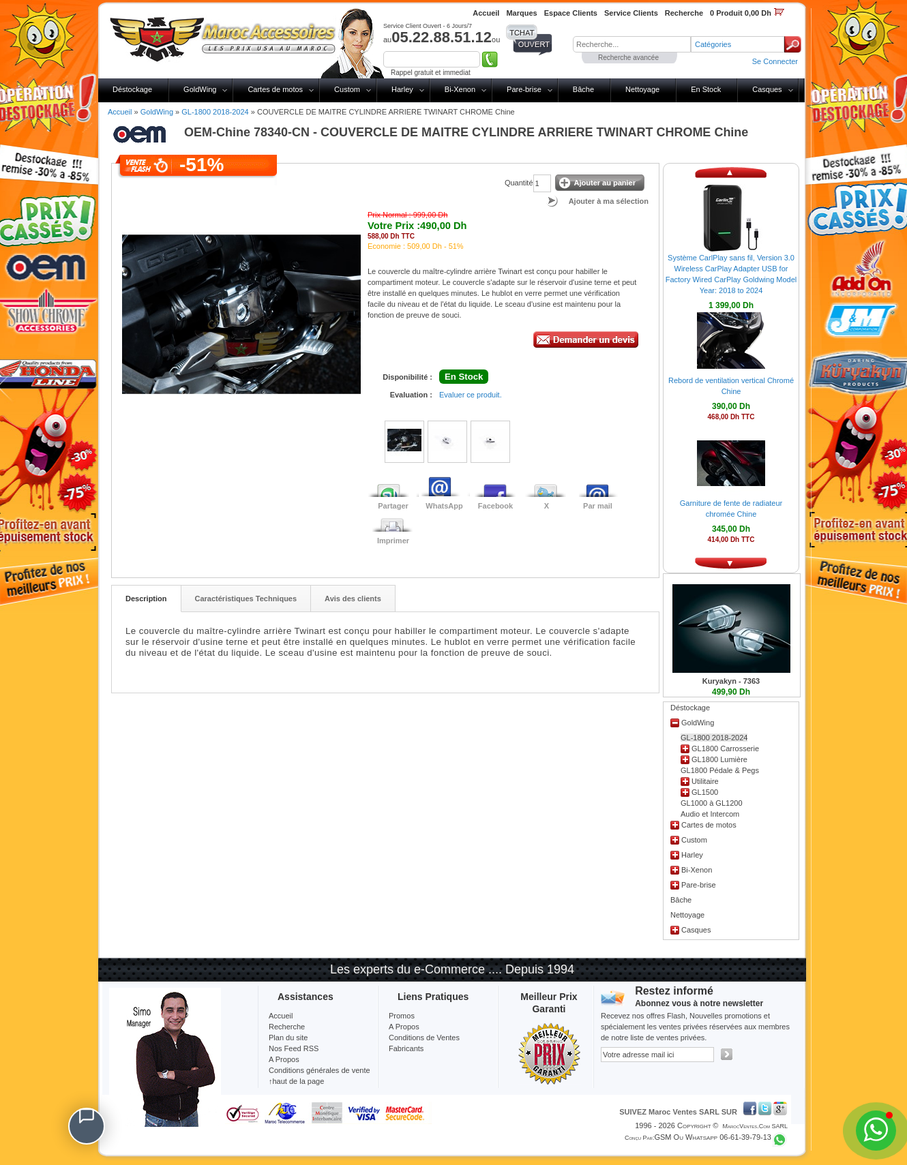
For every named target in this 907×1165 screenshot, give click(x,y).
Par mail (597, 506)
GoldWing (199, 89)
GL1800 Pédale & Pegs (720, 770)
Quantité (519, 183)
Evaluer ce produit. (470, 395)
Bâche (583, 89)
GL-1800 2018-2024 (214, 112)
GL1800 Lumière (719, 759)
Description (146, 598)
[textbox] (632, 44)
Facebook (495, 506)
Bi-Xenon (460, 89)
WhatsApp (444, 506)
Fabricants (406, 1048)
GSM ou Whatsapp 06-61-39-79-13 (712, 1137)
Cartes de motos (275, 89)
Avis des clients (353, 598)
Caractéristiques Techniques (246, 598)
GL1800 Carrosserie (725, 748)
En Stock (706, 89)
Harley (402, 89)
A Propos (404, 1027)
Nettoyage (642, 89)
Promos (402, 1016)
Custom (347, 89)
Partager (393, 506)
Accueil (120, 112)
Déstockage (132, 89)
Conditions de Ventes (424, 1037)
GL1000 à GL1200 (712, 803)
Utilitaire (705, 781)
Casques (767, 89)
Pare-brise (524, 89)
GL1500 (705, 792)
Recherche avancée (628, 57)
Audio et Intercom (710, 814)
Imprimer (393, 540)
